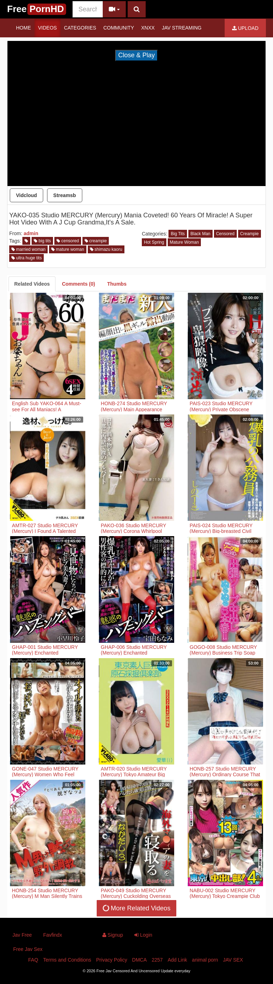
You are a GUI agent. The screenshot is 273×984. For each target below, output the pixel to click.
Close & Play (136, 55)
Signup (112, 935)
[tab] (32, 283)
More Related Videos (135, 908)
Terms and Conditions (67, 960)
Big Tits (177, 233)
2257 (157, 960)
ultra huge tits (26, 257)
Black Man (200, 233)
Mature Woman (184, 242)
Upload (245, 28)
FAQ (33, 960)
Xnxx (148, 28)
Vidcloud (26, 195)
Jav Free (22, 935)
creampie (96, 240)
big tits (42, 240)
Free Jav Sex (27, 949)
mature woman (67, 249)
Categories (80, 28)
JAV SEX (233, 960)
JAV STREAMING (182, 28)
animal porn (205, 960)
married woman (28, 249)
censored (68, 240)
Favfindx (52, 935)
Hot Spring (154, 242)
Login (143, 935)
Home (23, 28)
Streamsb (64, 195)
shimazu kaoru (106, 249)
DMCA (139, 960)
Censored (225, 233)
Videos (47, 28)
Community (118, 28)
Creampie (249, 233)
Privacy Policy (111, 960)
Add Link (177, 960)
